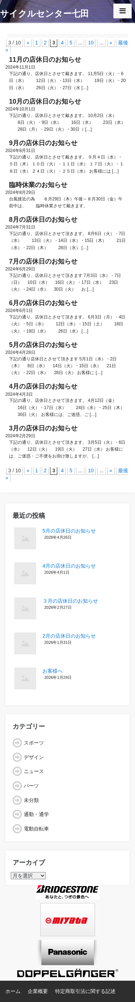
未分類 (31, 800)
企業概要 (38, 991)
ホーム (13, 991)
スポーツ (34, 743)
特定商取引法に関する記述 (85, 991)
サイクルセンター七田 (44, 13)
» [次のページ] (110, 42)
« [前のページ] (28, 42)
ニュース (34, 771)
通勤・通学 (36, 814)
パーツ (31, 786)
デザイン (34, 757)
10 (91, 42)
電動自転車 (36, 829)
